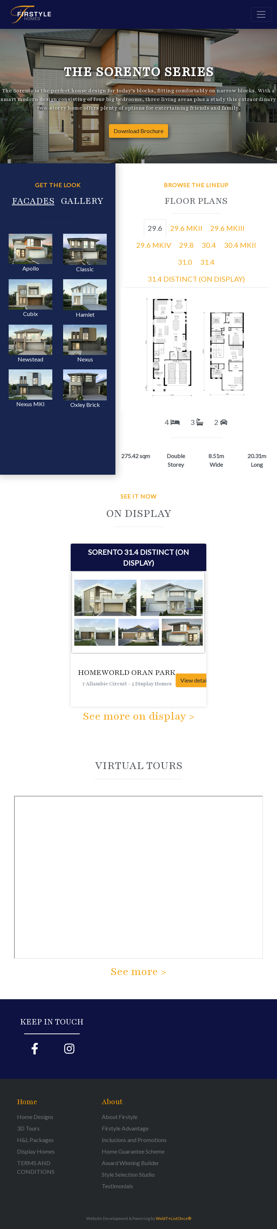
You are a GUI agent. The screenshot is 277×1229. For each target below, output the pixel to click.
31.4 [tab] (207, 262)
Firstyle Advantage (125, 1128)
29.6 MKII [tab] (186, 228)
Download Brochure (138, 130)
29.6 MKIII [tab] (227, 228)
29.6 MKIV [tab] (153, 245)
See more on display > (138, 716)
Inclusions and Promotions (134, 1139)
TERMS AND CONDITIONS (35, 1167)
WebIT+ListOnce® (173, 1218)
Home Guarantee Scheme (133, 1151)
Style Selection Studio (128, 1174)
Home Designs (35, 1116)
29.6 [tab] (155, 228)
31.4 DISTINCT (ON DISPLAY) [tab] (196, 279)
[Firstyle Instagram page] (69, 1051)
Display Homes (36, 1151)
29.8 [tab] (186, 245)
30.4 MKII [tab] (240, 245)
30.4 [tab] (209, 245)
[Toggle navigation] (261, 14)
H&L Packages (35, 1139)
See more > (138, 971)
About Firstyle (119, 1116)
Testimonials (117, 1185)
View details (195, 680)
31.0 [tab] (185, 262)
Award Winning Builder (130, 1162)
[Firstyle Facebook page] (34, 1051)
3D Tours (28, 1128)
